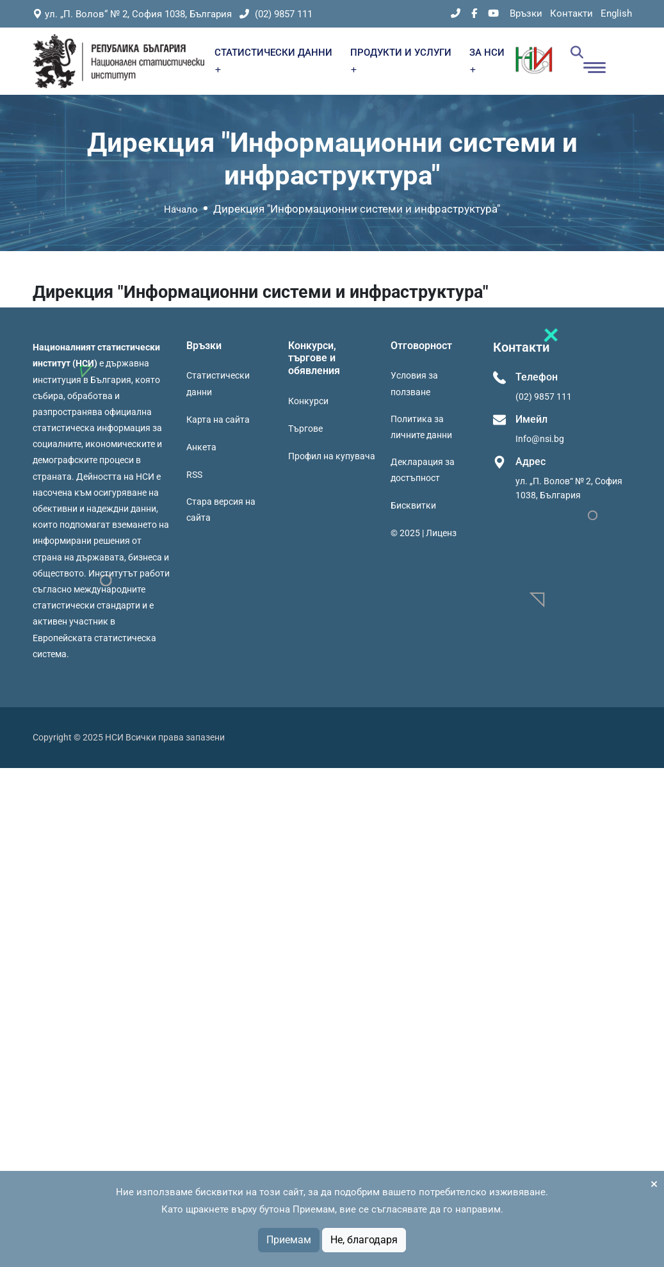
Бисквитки (413, 505)
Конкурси (308, 401)
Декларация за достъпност (423, 470)
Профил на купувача (331, 456)
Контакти (571, 13)
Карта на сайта (218, 419)
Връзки (526, 13)
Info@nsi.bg (539, 439)
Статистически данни (218, 383)
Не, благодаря (364, 1240)
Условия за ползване (414, 383)
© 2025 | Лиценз (424, 533)
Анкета (201, 447)
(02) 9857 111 (275, 14)
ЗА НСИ (487, 60)
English (616, 13)
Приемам (288, 1240)
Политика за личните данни (421, 427)
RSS (194, 475)
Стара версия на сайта (220, 509)
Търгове (305, 428)
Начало (181, 209)
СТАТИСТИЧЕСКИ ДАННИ (273, 60)
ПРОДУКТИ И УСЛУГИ (400, 60)
